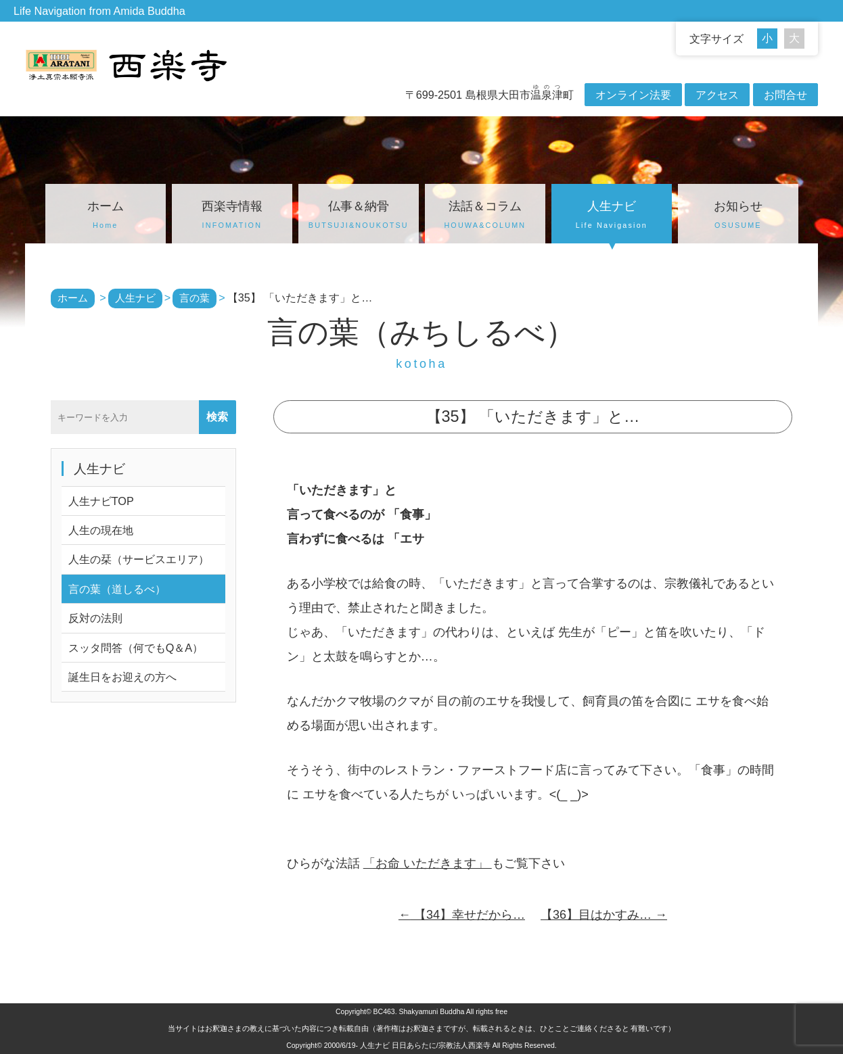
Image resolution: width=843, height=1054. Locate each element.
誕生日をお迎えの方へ (122, 677)
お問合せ (785, 95)
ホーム (105, 216)
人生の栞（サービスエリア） (138, 559)
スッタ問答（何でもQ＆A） (135, 648)
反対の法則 (95, 618)
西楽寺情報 (232, 216)
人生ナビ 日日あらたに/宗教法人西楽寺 (425, 1045)
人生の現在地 (100, 530)
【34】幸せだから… (461, 914)
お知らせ (738, 216)
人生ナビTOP (101, 501)
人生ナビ (611, 216)
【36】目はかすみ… (604, 914)
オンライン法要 (633, 95)
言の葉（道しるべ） (117, 589)
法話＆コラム (485, 216)
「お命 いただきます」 (427, 863)
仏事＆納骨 (358, 216)
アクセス (717, 95)
